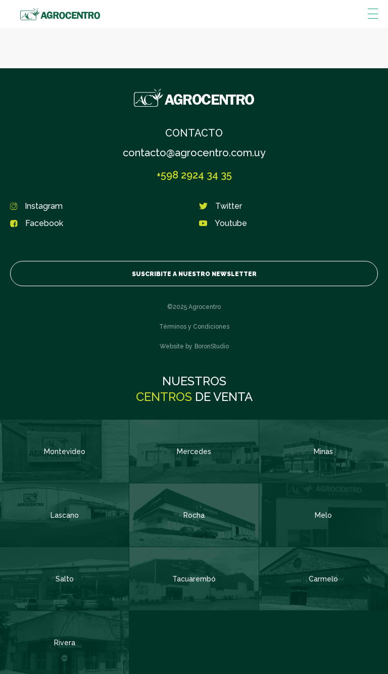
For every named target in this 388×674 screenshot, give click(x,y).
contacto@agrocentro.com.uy (194, 153)
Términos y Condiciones (194, 326)
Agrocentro (60, 14)
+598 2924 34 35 (194, 175)
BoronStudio (212, 346)
